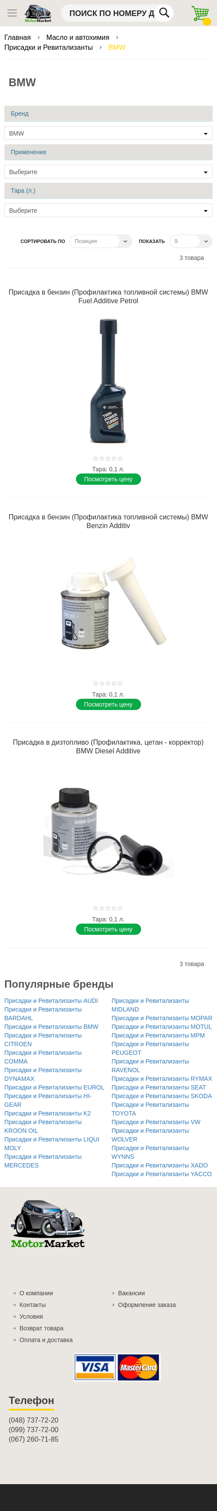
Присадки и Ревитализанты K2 (47, 1113)
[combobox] (117, 13)
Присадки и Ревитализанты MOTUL (162, 1026)
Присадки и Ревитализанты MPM (158, 1035)
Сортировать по (42, 241)
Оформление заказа (147, 1304)
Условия (31, 1316)
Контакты (33, 1304)
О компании (36, 1293)
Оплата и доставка (46, 1339)
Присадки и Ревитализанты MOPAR (162, 1018)
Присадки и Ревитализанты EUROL (54, 1087)
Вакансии (131, 1293)
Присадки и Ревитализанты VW (156, 1122)
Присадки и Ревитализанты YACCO (162, 1174)
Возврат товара (41, 1328)
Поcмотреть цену (108, 479)
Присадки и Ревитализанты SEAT (159, 1087)
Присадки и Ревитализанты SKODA (162, 1096)
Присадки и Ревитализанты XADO (160, 1165)
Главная (18, 37)
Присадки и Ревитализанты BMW (51, 1026)
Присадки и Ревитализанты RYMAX (162, 1078)
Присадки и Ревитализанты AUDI (51, 1000)
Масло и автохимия (79, 37)
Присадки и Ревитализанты (49, 47)
